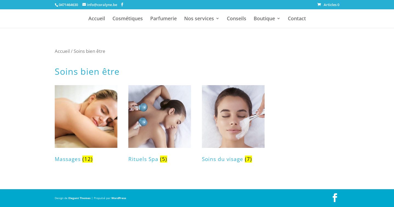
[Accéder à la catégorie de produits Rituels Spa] (159, 127)
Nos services (199, 19)
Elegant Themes (79, 198)
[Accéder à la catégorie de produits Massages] (86, 127)
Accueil (96, 19)
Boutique (264, 19)
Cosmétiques (127, 19)
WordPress (118, 198)
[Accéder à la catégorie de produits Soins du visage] (233, 127)
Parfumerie (163, 19)
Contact (297, 19)
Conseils (236, 19)
